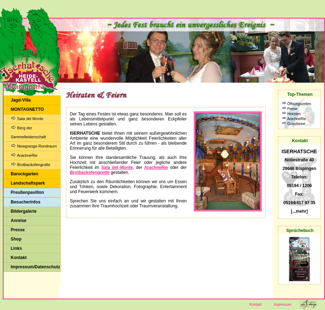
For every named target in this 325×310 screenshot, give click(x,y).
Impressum (282, 304)
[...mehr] (299, 211)
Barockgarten (24, 173)
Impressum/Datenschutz (35, 266)
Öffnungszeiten (299, 104)
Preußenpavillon (27, 192)
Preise (292, 109)
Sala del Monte (27, 118)
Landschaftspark (28, 183)
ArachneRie (24, 155)
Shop (16, 239)
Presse (18, 229)
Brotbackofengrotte (30, 164)
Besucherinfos (25, 202)
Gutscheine (296, 124)
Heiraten (294, 114)
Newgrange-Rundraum (34, 146)
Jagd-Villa (21, 100)
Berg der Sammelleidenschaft (28, 132)
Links (16, 248)
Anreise (18, 220)
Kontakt (19, 257)
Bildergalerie (24, 211)
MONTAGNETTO (27, 109)
